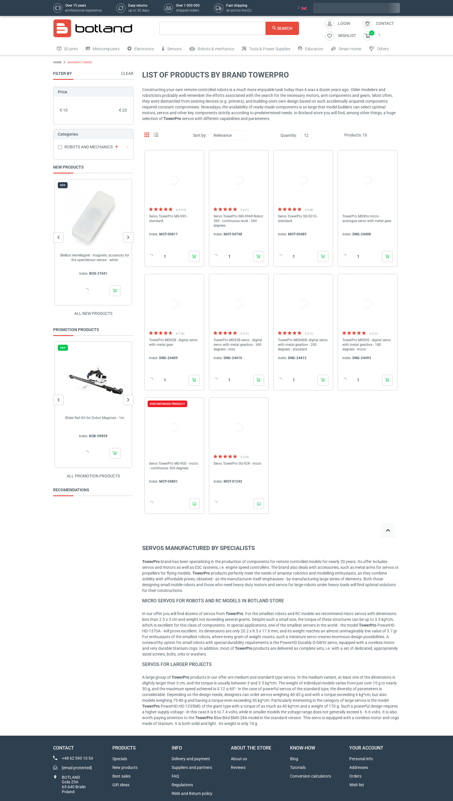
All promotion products (93, 476)
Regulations (182, 784)
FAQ (175, 776)
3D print (67, 48)
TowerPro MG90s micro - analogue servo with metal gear (366, 218)
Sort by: (200, 135)
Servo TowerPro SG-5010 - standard (298, 218)
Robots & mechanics (212, 48)
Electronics (140, 48)
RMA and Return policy (192, 793)
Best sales (121, 776)
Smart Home (346, 48)
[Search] (229, 28)
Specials (119, 758)
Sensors (172, 48)
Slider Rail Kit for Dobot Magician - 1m (94, 418)
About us (239, 758)
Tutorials (298, 767)
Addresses (358, 767)
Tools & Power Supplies (266, 48)
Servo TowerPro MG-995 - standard (168, 218)
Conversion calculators (310, 776)
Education (310, 48)
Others (379, 48)
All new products (93, 313)
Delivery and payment (191, 758)
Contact (385, 23)
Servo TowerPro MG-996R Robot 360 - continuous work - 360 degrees (238, 221)
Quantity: (289, 135)
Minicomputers (103, 48)
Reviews (238, 767)
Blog (294, 758)
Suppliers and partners (192, 767)
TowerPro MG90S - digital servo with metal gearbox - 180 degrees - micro (366, 344)
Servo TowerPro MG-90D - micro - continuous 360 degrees (173, 466)
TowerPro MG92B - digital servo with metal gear (173, 342)
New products (125, 767)
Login (344, 23)
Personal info (361, 758)
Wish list (356, 784)
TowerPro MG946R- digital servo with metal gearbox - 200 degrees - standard (303, 344)
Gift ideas (120, 784)
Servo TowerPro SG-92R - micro (237, 464)
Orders (355, 776)
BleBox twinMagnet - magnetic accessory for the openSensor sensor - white (94, 257)
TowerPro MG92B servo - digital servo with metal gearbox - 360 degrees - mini (237, 344)
